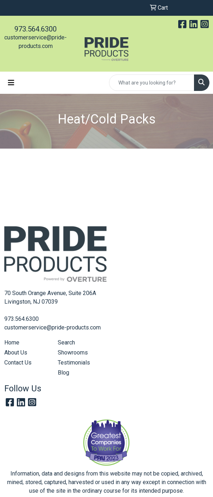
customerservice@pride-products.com (52, 327)
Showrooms (73, 352)
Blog (63, 372)
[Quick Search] (151, 82)
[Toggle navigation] (11, 83)
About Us (15, 352)
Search (66, 342)
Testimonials (74, 362)
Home (11, 342)
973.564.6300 (35, 29)
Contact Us (18, 362)
